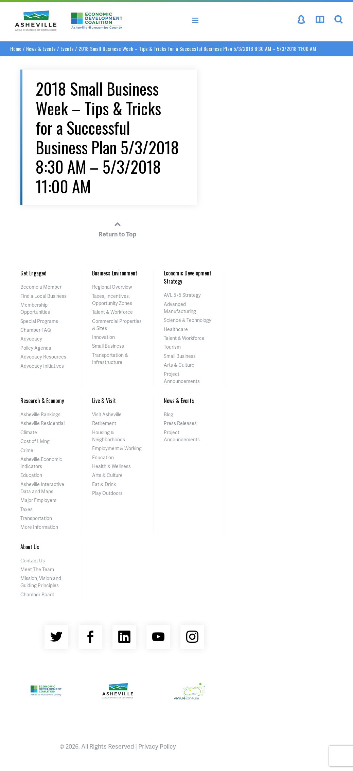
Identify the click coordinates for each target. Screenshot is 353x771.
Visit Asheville (107, 414)
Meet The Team (37, 569)
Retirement (104, 423)
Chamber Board (37, 594)
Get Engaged (33, 273)
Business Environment (114, 273)
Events (67, 48)
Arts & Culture (179, 365)
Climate (28, 432)
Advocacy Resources (43, 356)
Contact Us (32, 560)
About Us (29, 547)
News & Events (41, 48)
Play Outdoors (107, 493)
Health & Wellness (111, 466)
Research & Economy (42, 401)
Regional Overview (112, 287)
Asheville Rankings (40, 414)
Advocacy (31, 338)
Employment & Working (117, 448)
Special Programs (39, 321)
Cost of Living (35, 441)
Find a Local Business (43, 296)
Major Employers (38, 500)
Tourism (172, 347)
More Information (39, 527)
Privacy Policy (157, 746)
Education (31, 475)
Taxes (26, 509)
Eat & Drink (104, 484)
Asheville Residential (42, 423)
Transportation (36, 518)
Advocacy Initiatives (42, 366)
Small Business (108, 346)
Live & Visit (104, 401)
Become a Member (40, 287)
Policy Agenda (35, 348)
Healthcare (176, 329)
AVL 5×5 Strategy (182, 295)
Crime (26, 450)
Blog (168, 414)
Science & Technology (187, 320)
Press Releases (180, 423)
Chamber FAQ (35, 330)
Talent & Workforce (112, 312)
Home (15, 48)
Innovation (103, 337)
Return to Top (118, 228)
